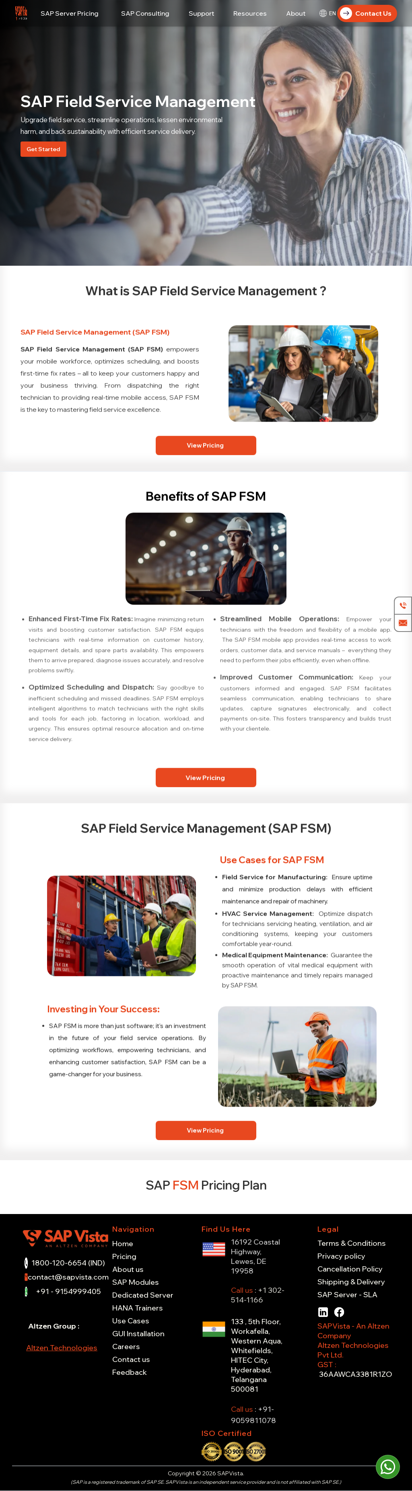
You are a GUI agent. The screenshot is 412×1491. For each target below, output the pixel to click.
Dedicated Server (142, 1295)
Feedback (129, 1372)
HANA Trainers (137, 1308)
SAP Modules (135, 1282)
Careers (126, 1347)
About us (128, 1269)
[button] (69, 13)
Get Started (43, 149)
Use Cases (130, 1321)
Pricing (124, 1257)
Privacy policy (341, 1256)
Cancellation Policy (350, 1269)
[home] (21, 13)
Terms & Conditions (351, 1243)
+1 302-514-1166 (257, 1295)
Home (122, 1244)
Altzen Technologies (61, 1347)
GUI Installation (138, 1334)
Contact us (131, 1360)
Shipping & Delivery (351, 1282)
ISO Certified (227, 1433)
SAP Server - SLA (347, 1295)
